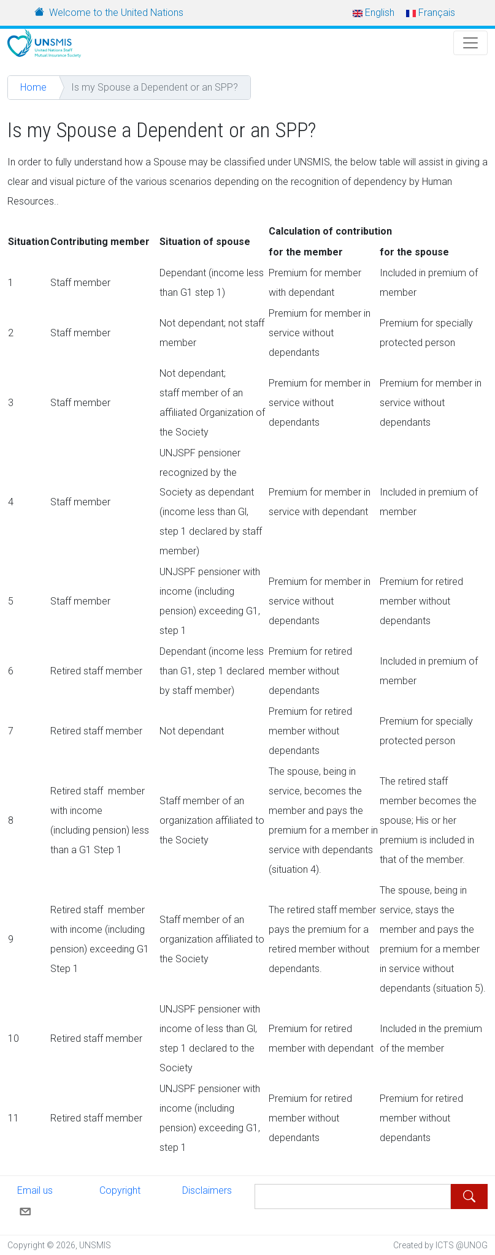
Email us (35, 1200)
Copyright (119, 1190)
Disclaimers (207, 1190)
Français (430, 12)
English (373, 12)
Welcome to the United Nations (116, 12)
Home (33, 87)
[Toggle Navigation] (470, 43)
